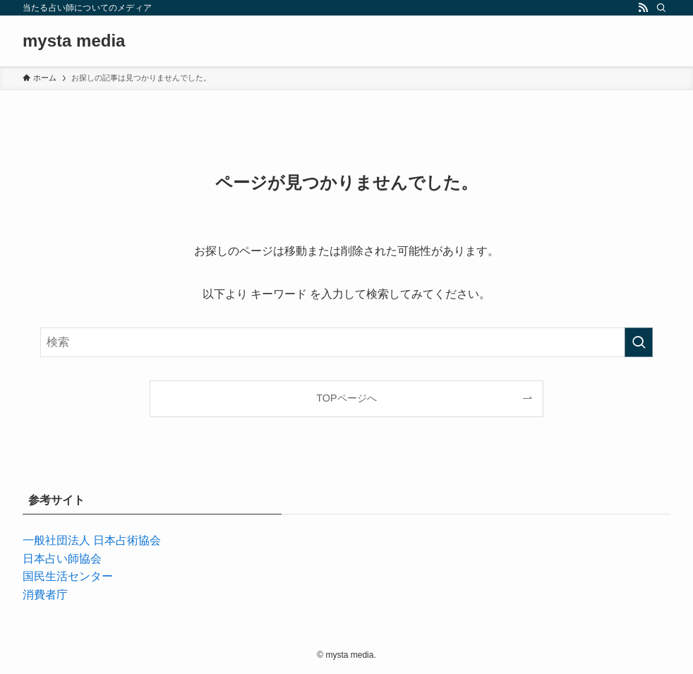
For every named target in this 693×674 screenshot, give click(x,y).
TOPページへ (346, 398)
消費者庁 (45, 595)
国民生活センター (68, 576)
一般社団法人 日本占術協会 (92, 540)
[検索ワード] (346, 342)
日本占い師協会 (62, 559)
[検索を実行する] (639, 342)
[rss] (643, 8)
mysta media (74, 40)
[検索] (661, 8)
